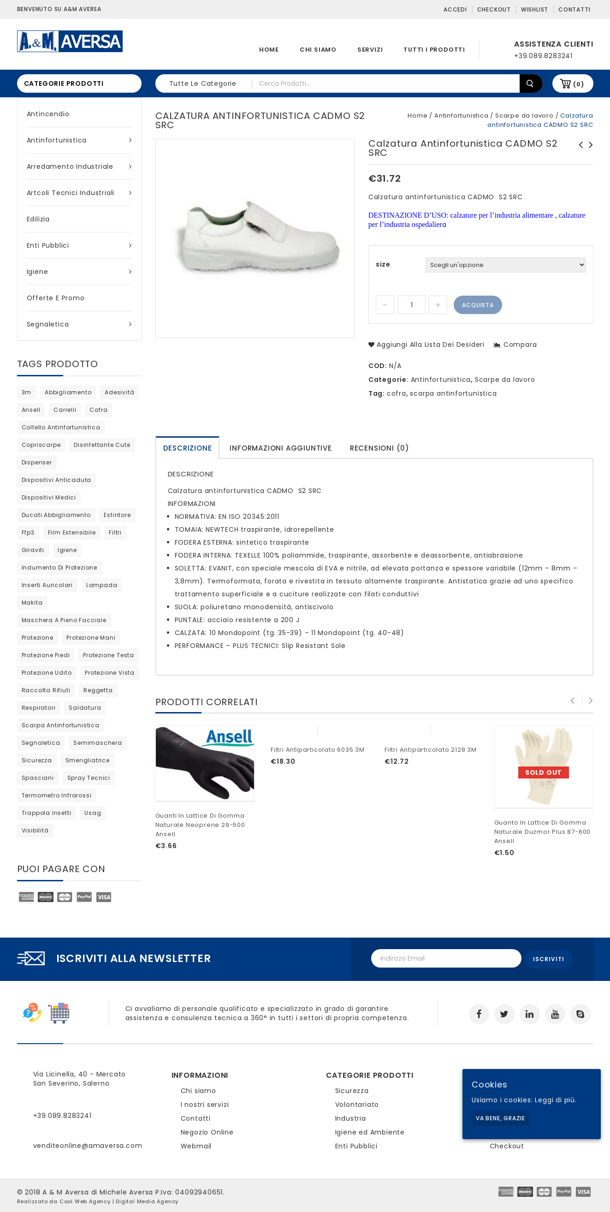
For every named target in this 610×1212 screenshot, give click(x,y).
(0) (578, 84)
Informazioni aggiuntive (281, 448)
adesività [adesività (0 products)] (119, 392)
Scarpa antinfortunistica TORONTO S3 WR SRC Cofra (588, 154)
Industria (350, 1116)
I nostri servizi (205, 1102)
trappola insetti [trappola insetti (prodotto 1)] (46, 813)
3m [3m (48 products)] (27, 392)
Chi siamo (318, 49)
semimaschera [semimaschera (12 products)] (97, 743)
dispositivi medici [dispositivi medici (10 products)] (49, 497)
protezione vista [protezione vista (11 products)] (110, 673)
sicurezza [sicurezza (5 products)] (37, 760)
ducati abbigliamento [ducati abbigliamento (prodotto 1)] (56, 515)
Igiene (79, 271)
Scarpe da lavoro (524, 115)
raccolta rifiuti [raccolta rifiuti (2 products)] (46, 690)
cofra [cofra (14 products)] (98, 410)
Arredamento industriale (79, 166)
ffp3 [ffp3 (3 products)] (28, 532)
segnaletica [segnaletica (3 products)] (41, 743)
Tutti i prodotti (434, 49)
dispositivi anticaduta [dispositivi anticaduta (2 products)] (57, 480)
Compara (520, 344)
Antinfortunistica (79, 140)
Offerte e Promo (56, 298)
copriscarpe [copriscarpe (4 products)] (41, 445)
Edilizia (38, 219)
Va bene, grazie (500, 1118)
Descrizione (187, 448)
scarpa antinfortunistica (453, 393)
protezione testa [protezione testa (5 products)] (108, 655)
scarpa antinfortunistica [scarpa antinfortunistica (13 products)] (61, 725)
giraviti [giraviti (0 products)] (33, 550)
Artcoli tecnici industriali (79, 192)
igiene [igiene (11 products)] (67, 550)
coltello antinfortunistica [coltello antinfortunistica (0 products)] (61, 427)
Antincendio (48, 114)
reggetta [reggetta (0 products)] (98, 690)
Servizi (370, 49)
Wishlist (534, 9)
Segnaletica (79, 324)
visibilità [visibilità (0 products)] (35, 830)
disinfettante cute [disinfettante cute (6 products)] (102, 445)
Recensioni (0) (379, 448)
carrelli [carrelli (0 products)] (64, 410)
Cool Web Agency (85, 1199)
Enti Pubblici (79, 245)
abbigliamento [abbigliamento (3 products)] (68, 392)
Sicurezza (352, 1088)
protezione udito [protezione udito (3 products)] (47, 673)
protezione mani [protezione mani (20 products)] (90, 638)
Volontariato (357, 1102)
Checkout (494, 9)
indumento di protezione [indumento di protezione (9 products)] (59, 567)
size (383, 264)
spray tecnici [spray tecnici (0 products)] (88, 778)
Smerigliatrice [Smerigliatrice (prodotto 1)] (87, 760)
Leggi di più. (555, 1100)
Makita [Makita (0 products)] (32, 602)
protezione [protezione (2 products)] (37, 638)
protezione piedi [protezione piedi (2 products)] (46, 655)
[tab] (187, 447)
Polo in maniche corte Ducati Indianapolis (578, 154)
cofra (396, 393)
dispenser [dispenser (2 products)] (37, 462)
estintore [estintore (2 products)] (117, 515)
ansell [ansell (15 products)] (31, 410)
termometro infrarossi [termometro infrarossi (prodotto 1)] (57, 795)
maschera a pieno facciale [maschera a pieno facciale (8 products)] (64, 620)
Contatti (574, 9)
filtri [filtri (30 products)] (115, 532)
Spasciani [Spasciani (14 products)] (38, 778)
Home (269, 49)
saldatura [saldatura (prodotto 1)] (85, 708)
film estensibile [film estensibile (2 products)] (72, 532)
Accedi (455, 9)
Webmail (196, 1144)
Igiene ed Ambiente (370, 1130)
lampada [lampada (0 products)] (102, 585)
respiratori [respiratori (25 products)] (39, 708)
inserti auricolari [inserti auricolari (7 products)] (47, 585)
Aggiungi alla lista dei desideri (430, 344)
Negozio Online (207, 1130)
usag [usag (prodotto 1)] (92, 813)
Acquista (477, 305)
